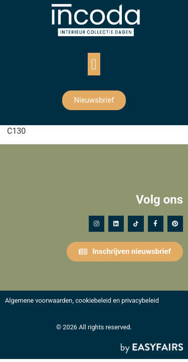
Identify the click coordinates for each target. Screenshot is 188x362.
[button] (94, 64)
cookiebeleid (93, 300)
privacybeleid (140, 300)
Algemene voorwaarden (38, 300)
